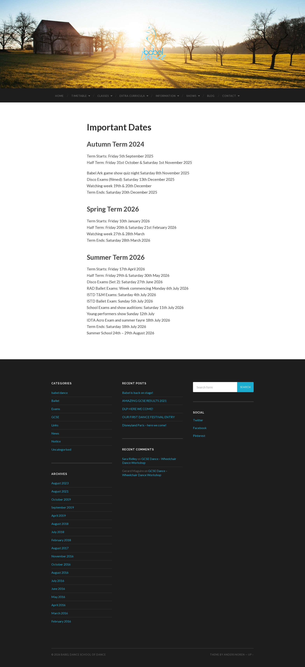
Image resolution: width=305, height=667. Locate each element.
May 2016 (58, 596)
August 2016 (59, 571)
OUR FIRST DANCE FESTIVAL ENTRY (148, 416)
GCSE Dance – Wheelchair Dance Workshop (144, 472)
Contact (229, 94)
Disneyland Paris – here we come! (144, 424)
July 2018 (57, 530)
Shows (191, 94)
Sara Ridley (129, 457)
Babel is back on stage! (137, 391)
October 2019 (61, 498)
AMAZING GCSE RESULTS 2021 (144, 399)
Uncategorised (61, 448)
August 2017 (59, 547)
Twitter (198, 419)
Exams (55, 408)
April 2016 (58, 604)
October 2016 (61, 563)
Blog (211, 94)
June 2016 (58, 587)
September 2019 (62, 506)
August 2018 (59, 522)
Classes (103, 94)
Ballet (55, 399)
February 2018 (61, 539)
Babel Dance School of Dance (83, 653)
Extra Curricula (132, 94)
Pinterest (199, 434)
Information (166, 94)
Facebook (200, 427)
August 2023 (59, 482)
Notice (56, 440)
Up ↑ (251, 653)
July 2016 (57, 579)
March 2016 (59, 612)
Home (59, 94)
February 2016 (61, 620)
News (55, 432)
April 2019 (58, 514)
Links (54, 424)
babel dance (59, 391)
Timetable (79, 94)
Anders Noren (234, 653)
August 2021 (59, 490)
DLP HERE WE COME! (137, 408)
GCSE (55, 416)
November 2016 (62, 555)
